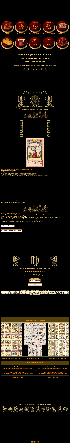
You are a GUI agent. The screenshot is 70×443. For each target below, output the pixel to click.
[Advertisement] (35, 11)
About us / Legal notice (35, 415)
